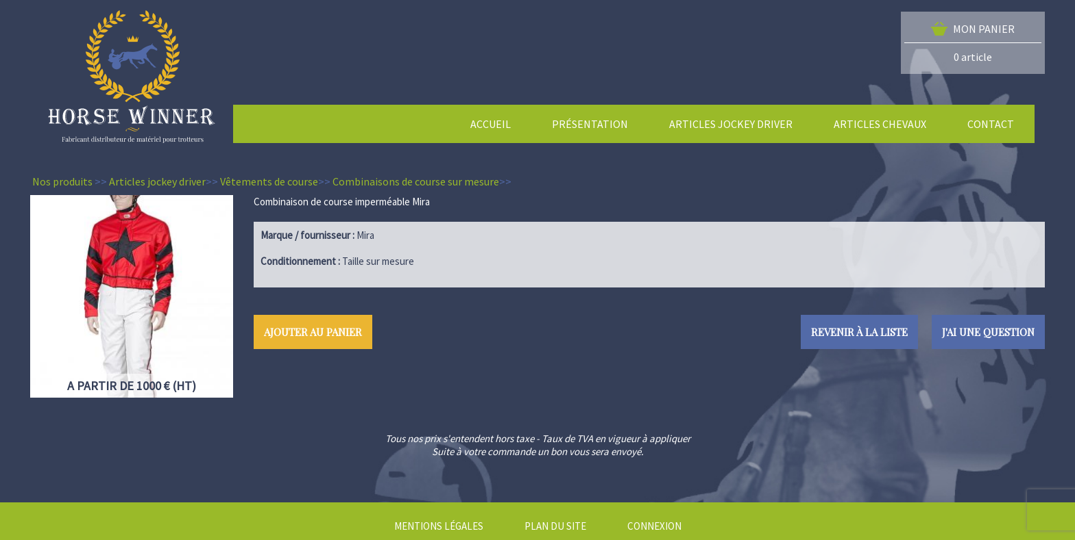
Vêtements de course (269, 181)
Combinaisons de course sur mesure (416, 181)
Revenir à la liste (859, 332)
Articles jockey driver (157, 181)
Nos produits (62, 181)
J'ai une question (988, 332)
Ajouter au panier (313, 332)
